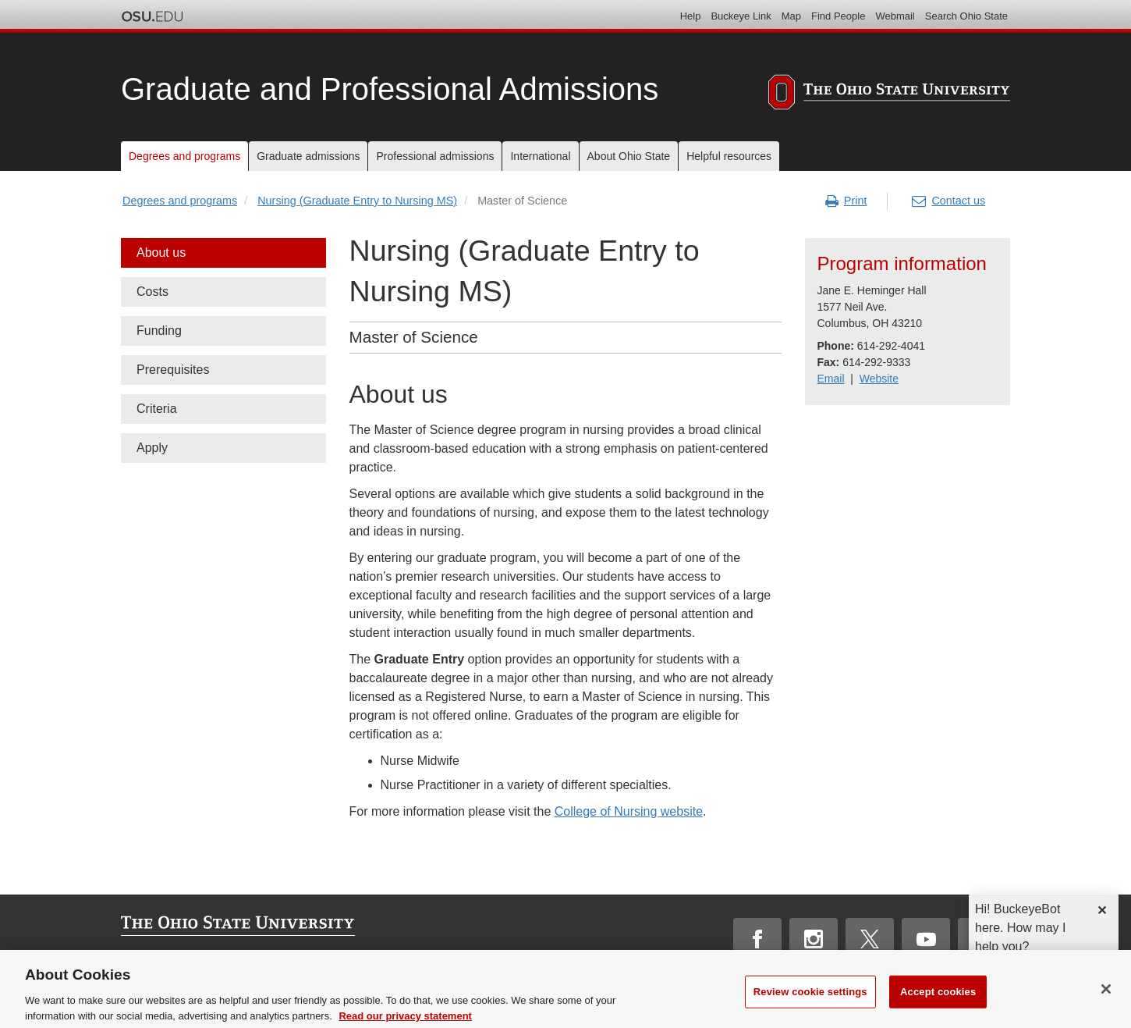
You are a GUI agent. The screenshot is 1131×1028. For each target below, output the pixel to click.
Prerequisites (172, 369)
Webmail (894, 16)
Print (846, 201)
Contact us (948, 201)
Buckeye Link (741, 16)
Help (690, 16)
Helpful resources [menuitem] (728, 156)
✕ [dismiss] (1102, 910)
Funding (159, 330)
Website (879, 378)
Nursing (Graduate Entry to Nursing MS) (357, 200)
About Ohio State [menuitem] (629, 156)
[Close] (1106, 1006)
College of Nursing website (629, 811)
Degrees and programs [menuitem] (184, 156)
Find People (838, 16)
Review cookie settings (810, 1009)
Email (830, 378)
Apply (152, 447)
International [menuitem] (540, 156)
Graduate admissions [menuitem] (308, 156)
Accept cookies (938, 1009)
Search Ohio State (966, 16)
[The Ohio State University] (889, 94)
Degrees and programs (179, 200)
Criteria (156, 408)
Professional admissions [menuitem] (435, 156)
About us (161, 252)
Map (791, 16)
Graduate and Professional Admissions (389, 89)
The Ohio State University (152, 16)
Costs (152, 291)
